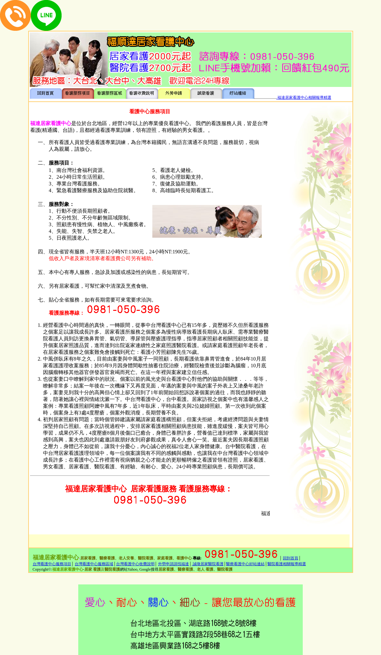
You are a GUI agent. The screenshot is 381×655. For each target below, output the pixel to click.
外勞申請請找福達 (173, 564)
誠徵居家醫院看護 (208, 564)
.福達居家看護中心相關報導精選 (303, 97)
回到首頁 (290, 558)
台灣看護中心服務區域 (94, 564)
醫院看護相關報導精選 (286, 564)
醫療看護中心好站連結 (245, 564)
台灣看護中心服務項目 (52, 564)
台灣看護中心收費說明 (135, 564)
